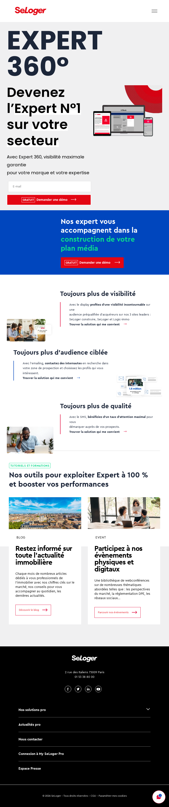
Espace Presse (29, 768)
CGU (93, 796)
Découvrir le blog (29, 610)
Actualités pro (29, 724)
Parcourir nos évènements (113, 612)
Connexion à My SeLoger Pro (41, 753)
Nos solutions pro (32, 709)
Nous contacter (30, 739)
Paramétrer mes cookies (113, 796)
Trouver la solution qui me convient (94, 324)
